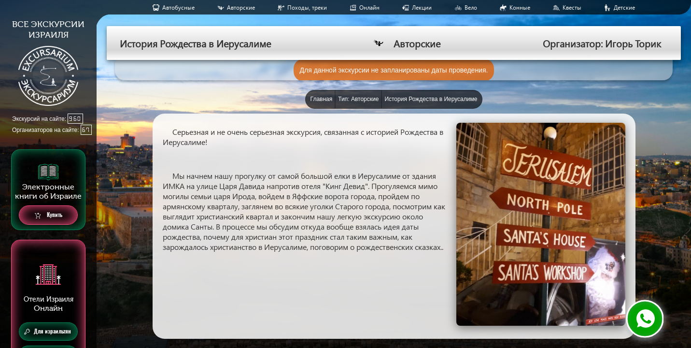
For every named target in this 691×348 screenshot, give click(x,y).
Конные (519, 7)
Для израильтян (47, 331)
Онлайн (369, 7)
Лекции (422, 7)
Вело (471, 7)
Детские (624, 7)
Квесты (572, 7)
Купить (48, 215)
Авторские (241, 7)
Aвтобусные (178, 7)
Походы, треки (307, 7)
